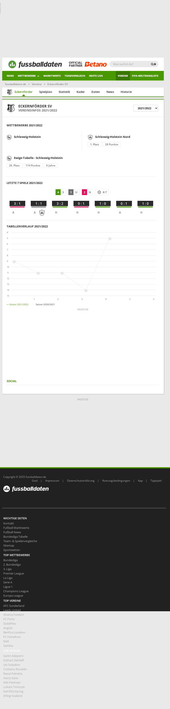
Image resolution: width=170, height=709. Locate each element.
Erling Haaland (12, 696)
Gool (35, 480)
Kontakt (8, 523)
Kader (81, 92)
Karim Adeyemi (13, 656)
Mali (6, 641)
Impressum (52, 480)
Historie (126, 92)
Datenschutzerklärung (81, 480)
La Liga (7, 578)
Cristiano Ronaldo (15, 669)
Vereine (123, 75)
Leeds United (12, 610)
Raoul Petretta (12, 674)
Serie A (7, 582)
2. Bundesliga (12, 564)
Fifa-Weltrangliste (145, 75)
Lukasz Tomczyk (14, 687)
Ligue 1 (8, 587)
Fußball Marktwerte (16, 528)
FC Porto (9, 619)
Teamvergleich (75, 75)
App (140, 480)
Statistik (64, 92)
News (10, 75)
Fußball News (12, 532)
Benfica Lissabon (14, 632)
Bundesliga (10, 560)
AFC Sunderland (13, 606)
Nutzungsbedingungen (116, 480)
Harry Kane (10, 678)
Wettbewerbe (28, 75)
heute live (96, 75)
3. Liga (7, 569)
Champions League (16, 591)
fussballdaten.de (15, 84)
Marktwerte (52, 75)
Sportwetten (11, 550)
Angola (7, 628)
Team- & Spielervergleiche (20, 541)
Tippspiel (156, 480)
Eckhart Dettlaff (13, 660)
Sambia (8, 646)
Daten (95, 92)
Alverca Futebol (13, 615)
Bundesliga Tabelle (15, 537)
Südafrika (9, 623)
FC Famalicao (12, 637)
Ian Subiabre (11, 665)
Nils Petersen (12, 682)
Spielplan (45, 92)
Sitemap (8, 545)
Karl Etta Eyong (13, 691)
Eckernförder (20, 92)
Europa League (13, 596)
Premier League (13, 573)
